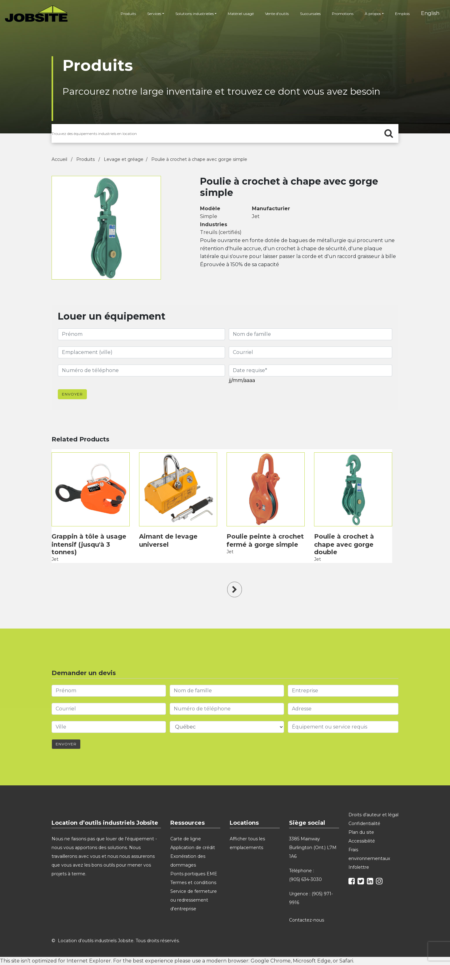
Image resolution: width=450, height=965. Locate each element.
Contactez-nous (307, 920)
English (430, 13)
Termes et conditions (193, 882)
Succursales (310, 13)
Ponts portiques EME (193, 874)
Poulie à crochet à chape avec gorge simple (199, 159)
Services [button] (154, 13)
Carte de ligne (185, 839)
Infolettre (358, 867)
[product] (91, 489)
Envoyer (72, 394)
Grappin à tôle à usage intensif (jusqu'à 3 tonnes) (89, 544)
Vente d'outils (277, 13)
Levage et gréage (123, 159)
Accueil (60, 159)
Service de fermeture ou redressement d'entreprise (193, 900)
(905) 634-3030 (305, 879)
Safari (346, 961)
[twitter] (362, 882)
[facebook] (352, 882)
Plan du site (361, 832)
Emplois (402, 13)
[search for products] (225, 133)
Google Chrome (271, 961)
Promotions (342, 13)
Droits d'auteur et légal (373, 815)
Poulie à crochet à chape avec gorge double (344, 544)
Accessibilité (361, 841)
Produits (128, 13)
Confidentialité (364, 823)
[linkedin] (371, 882)
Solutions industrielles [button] (194, 13)
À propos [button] (373, 13)
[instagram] (380, 882)
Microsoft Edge (312, 961)
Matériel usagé (241, 13)
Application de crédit (192, 847)
